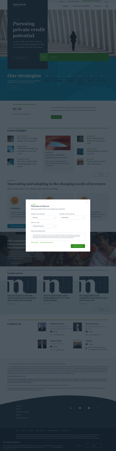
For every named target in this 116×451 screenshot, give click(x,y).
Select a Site (35, 222)
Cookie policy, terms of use (46, 242)
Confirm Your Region (38, 214)
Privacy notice (34, 242)
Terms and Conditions (38, 231)
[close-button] (88, 202)
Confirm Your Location (67, 214)
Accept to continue (78, 246)
